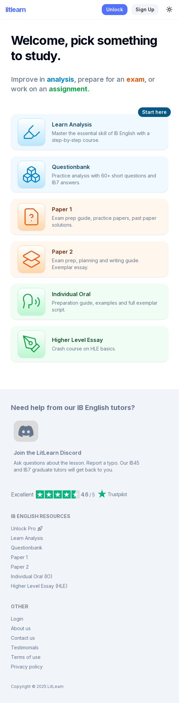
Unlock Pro (27, 528)
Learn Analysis (27, 538)
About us (21, 628)
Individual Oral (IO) (32, 576)
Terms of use (26, 657)
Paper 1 (19, 557)
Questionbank (26, 548)
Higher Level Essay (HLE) (39, 586)
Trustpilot (112, 494)
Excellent (22, 494)
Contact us (23, 638)
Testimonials (25, 647)
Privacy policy (27, 666)
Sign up (145, 9)
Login (17, 619)
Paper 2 (20, 567)
